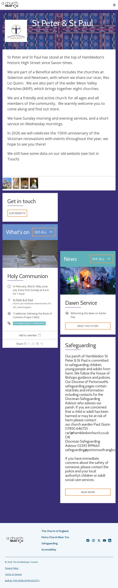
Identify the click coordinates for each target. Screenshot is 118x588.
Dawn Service (81, 302)
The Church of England (55, 531)
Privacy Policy (11, 568)
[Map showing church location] (88, 221)
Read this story (87, 326)
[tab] (30, 335)
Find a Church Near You (55, 537)
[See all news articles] (101, 259)
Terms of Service (13, 574)
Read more (88, 492)
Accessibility (48, 549)
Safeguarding (49, 543)
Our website (17, 213)
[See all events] (43, 232)
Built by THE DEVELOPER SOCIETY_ (22, 580)
